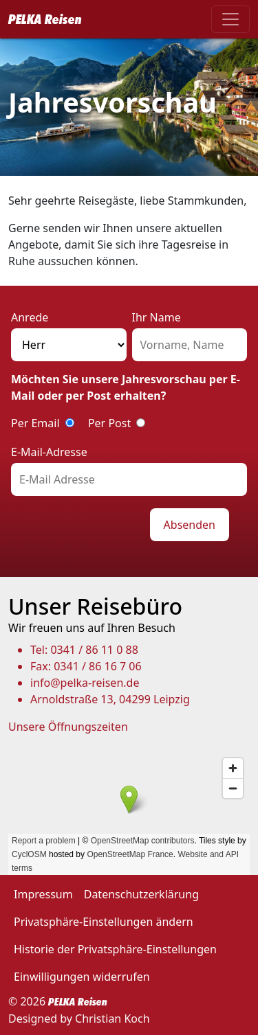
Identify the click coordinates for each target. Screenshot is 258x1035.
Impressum (43, 894)
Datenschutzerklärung (141, 894)
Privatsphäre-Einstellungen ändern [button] (103, 921)
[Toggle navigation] (230, 19)
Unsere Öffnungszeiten (68, 726)
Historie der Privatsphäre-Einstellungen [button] (115, 949)
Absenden (189, 524)
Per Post (109, 423)
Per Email (35, 423)
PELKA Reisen (45, 19)
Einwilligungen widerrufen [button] (82, 976)
